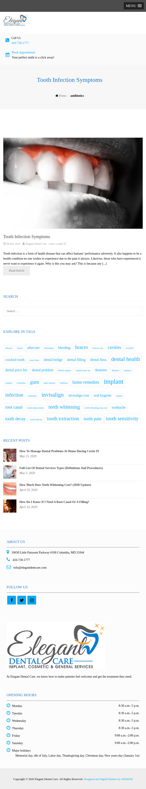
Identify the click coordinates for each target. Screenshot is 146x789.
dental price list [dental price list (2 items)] (16, 370)
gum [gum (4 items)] (34, 382)
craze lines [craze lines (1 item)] (34, 360)
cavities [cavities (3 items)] (114, 347)
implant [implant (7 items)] (113, 381)
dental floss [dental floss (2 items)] (98, 360)
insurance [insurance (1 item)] (32, 396)
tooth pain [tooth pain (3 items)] (92, 418)
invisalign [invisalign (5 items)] (53, 395)
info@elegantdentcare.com (29, 567)
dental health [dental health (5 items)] (125, 359)
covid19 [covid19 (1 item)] (129, 348)
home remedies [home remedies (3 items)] (85, 382)
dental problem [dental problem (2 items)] (42, 370)
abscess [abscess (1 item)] (8, 348)
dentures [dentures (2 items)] (101, 370)
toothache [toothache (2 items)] (119, 407)
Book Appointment (23, 52)
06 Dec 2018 (13, 243)
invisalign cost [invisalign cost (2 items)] (78, 395)
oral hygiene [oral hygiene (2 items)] (102, 395)
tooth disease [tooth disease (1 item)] (36, 419)
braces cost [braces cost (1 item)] (98, 348)
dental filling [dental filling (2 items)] (76, 360)
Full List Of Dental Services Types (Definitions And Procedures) (61, 468)
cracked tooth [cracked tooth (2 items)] (15, 360)
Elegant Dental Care (36, 243)
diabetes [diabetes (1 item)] (115, 370)
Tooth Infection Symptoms (26, 236)
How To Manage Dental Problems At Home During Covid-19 (59, 451)
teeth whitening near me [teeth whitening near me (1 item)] (95, 408)
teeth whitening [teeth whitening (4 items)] (64, 407)
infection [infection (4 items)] (14, 395)
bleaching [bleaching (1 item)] (48, 348)
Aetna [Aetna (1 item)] (19, 348)
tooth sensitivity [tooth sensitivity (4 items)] (122, 418)
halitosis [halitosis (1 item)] (64, 383)
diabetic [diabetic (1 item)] (128, 370)
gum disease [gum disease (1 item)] (49, 383)
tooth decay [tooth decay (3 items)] (15, 418)
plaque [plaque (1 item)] (119, 396)
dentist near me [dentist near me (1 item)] (83, 370)
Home (62, 95)
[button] (134, 5)
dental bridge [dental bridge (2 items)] (53, 360)
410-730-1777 (20, 43)
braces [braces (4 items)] (81, 347)
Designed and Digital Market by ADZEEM (108, 779)
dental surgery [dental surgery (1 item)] (64, 370)
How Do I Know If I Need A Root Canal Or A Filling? (54, 502)
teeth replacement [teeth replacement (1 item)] (35, 408)
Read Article (19, 270)
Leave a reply (58, 243)
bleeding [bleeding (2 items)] (64, 348)
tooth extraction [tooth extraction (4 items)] (63, 418)
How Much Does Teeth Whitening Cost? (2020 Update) (55, 485)
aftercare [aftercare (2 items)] (33, 348)
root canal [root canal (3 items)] (14, 407)
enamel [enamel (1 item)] (8, 383)
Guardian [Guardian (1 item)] (21, 383)
